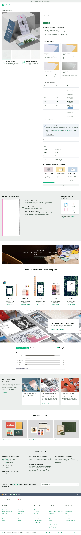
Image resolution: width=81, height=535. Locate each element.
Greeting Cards (21, 509)
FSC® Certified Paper (38, 520)
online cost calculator (33, 460)
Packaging (51, 526)
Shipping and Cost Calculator (63, 122)
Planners (19, 520)
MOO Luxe (36, 509)
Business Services (45, 7)
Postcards (12, 7)
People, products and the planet (56, 511)
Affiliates (66, 517)
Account (58, 4)
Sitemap (66, 532)
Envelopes (20, 513)
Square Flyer (5, 459)
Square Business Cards (7, 511)
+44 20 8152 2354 (68, 130)
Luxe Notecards (21, 511)
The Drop (51, 517)
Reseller (50, 520)
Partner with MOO (53, 527)
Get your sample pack (40, 257)
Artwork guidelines (69, 515)
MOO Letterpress (37, 517)
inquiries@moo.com (57, 130)
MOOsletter (16, 484)
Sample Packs (36, 518)
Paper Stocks (36, 507)
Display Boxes (21, 515)
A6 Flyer (5, 458)
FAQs (66, 513)
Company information (74, 532)
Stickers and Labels (6, 518)
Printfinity (51, 522)
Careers (50, 515)
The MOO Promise (53, 524)
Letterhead (20, 507)
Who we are (51, 513)
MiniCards (4, 513)
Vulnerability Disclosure (70, 520)
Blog (51, 7)
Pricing (66, 509)
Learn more (50, 134)
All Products (4, 507)
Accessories (37, 7)
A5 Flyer (5, 460)
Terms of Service (67, 486)
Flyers (26, 7)
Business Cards (5, 7)
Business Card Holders (22, 517)
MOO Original (37, 515)
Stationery (31, 7)
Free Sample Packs (51, 4)
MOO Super (36, 511)
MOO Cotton (36, 513)
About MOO (51, 507)
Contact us (67, 507)
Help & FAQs (56, 7)
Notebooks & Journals (22, 518)
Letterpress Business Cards (7, 515)
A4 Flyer (5, 462)
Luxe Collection (37, 522)
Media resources (52, 509)
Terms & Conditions (49, 532)
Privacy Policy (61, 486)
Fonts (62, 532)
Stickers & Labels (19, 7)
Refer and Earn (68, 518)
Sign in (62, 4)
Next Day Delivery (68, 511)
